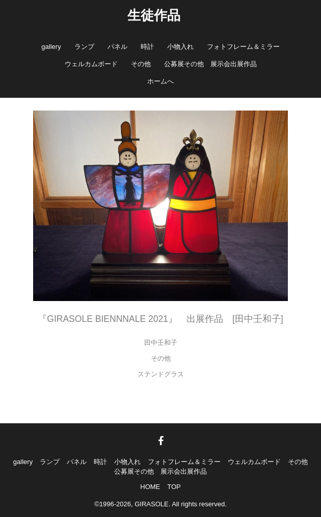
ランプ (84, 46)
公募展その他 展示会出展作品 (210, 64)
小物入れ (180, 46)
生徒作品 (153, 15)
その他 (141, 64)
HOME (150, 487)
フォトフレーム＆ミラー (243, 46)
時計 (147, 46)
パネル (117, 46)
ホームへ (160, 81)
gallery (51, 46)
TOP (174, 487)
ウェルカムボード (91, 64)
